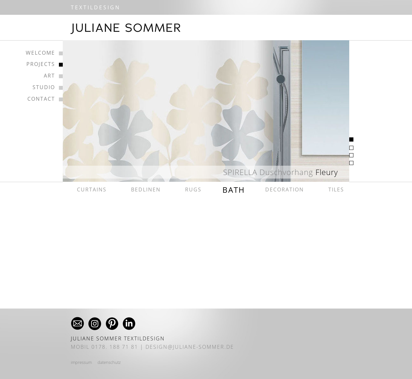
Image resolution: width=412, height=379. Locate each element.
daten (103, 362)
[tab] (351, 139)
